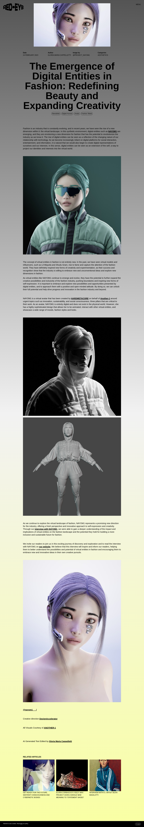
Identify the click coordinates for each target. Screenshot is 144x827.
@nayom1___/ (30, 710)
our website (44, 547)
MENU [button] (138, 4)
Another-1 (105, 298)
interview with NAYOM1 (46, 529)
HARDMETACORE (80, 298)
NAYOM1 (112, 131)
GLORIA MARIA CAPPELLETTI (59, 55)
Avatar (77, 113)
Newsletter (56, 113)
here (21, 823)
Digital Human (67, 113)
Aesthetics (103, 55)
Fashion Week (86, 113)
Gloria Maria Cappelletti (60, 741)
